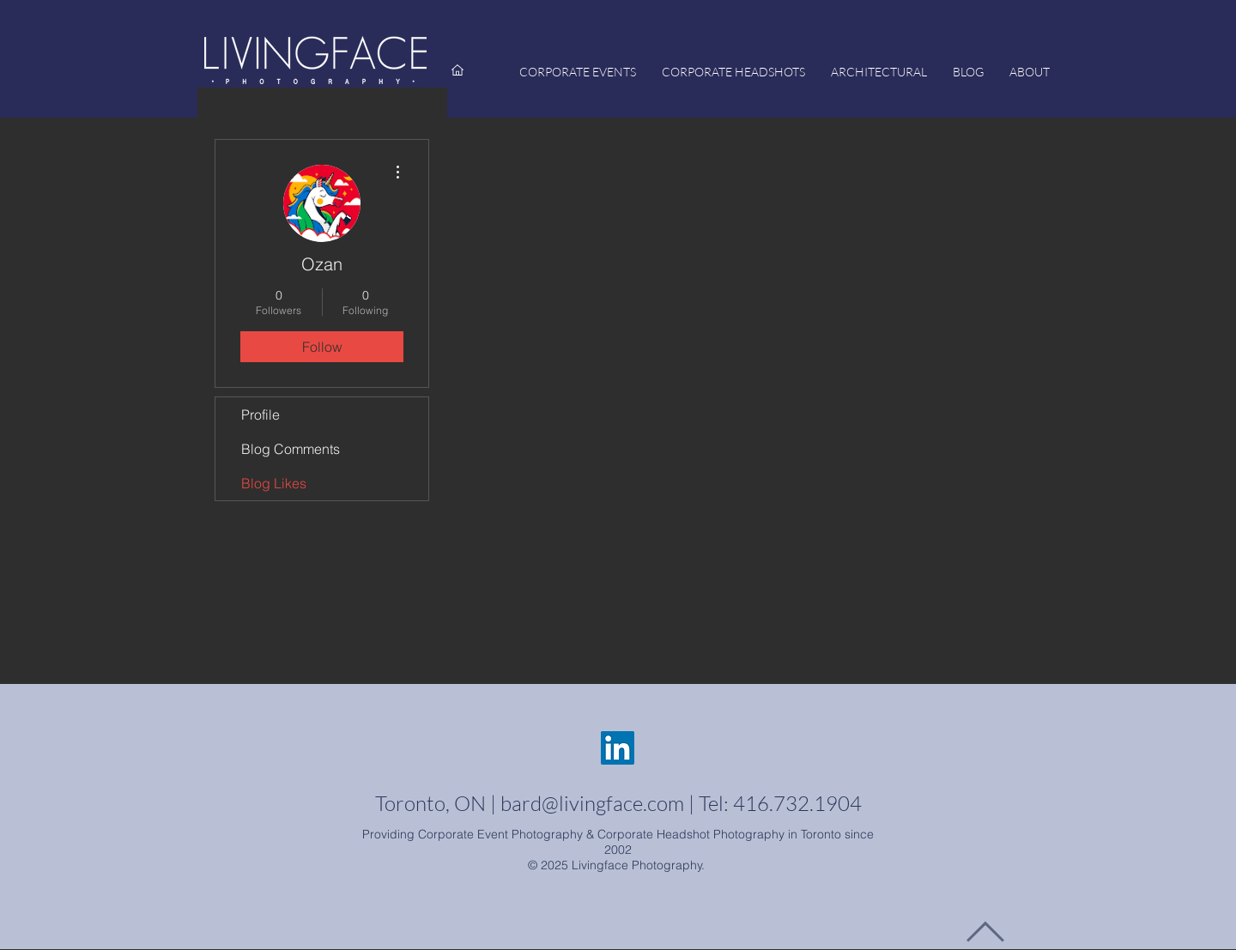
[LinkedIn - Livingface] (617, 748)
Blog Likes (273, 483)
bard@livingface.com (592, 803)
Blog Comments (290, 448)
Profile (260, 414)
